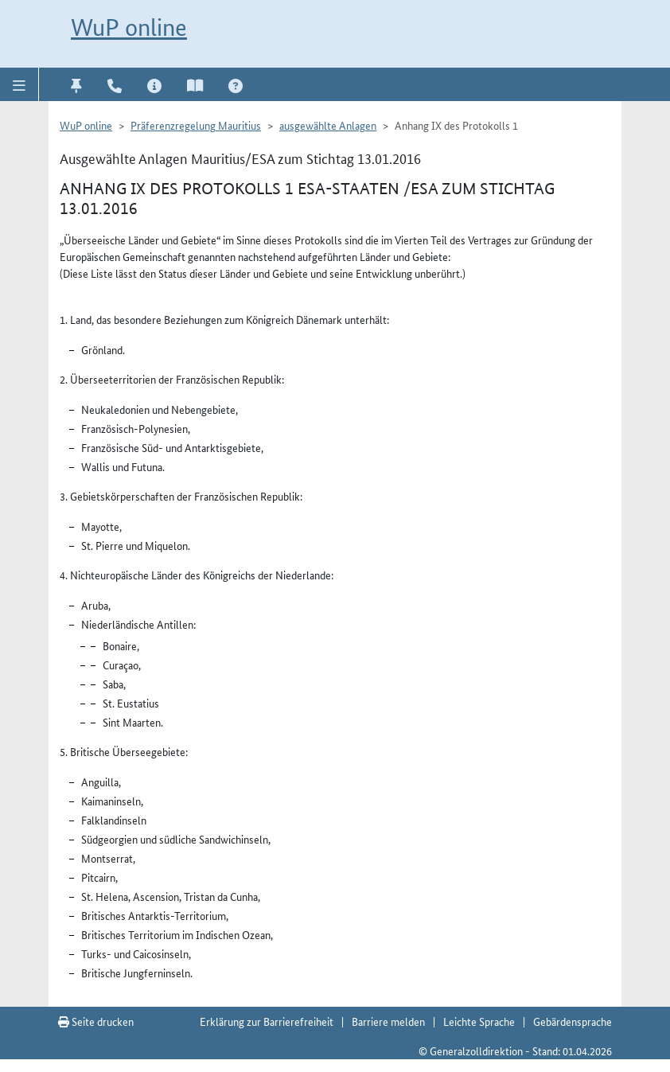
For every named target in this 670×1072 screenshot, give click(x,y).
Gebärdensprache (572, 1021)
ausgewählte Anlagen (327, 125)
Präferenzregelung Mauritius (195, 125)
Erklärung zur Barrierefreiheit (266, 1021)
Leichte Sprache (479, 1021)
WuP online (129, 27)
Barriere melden (388, 1021)
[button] (19, 84)
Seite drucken (96, 1021)
